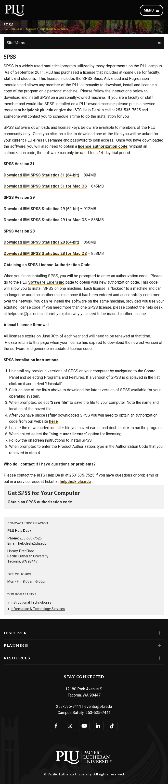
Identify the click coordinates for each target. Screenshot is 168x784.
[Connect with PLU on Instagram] (70, 726)
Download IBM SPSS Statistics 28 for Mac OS (45, 253)
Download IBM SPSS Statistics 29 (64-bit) (41, 208)
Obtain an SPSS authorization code (40, 502)
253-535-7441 (98, 712)
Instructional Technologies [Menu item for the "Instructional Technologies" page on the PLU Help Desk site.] (31, 602)
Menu (151, 10)
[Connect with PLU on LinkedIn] (98, 726)
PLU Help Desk (13, 29)
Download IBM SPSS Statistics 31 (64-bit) (41, 175)
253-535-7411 (68, 706)
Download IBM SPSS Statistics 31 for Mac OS (45, 186)
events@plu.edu (98, 706)
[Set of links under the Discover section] (158, 633)
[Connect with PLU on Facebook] (56, 726)
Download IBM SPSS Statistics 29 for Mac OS (45, 220)
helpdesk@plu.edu (32, 543)
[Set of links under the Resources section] (158, 658)
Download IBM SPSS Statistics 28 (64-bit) (41, 242)
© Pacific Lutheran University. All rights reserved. (84, 774)
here (53, 421)
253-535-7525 (31, 538)
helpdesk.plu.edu (37, 110)
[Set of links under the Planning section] (158, 645)
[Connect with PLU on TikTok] (112, 726)
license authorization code (103, 146)
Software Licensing (46, 282)
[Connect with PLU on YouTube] (84, 726)
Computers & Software (54, 29)
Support (31, 29)
